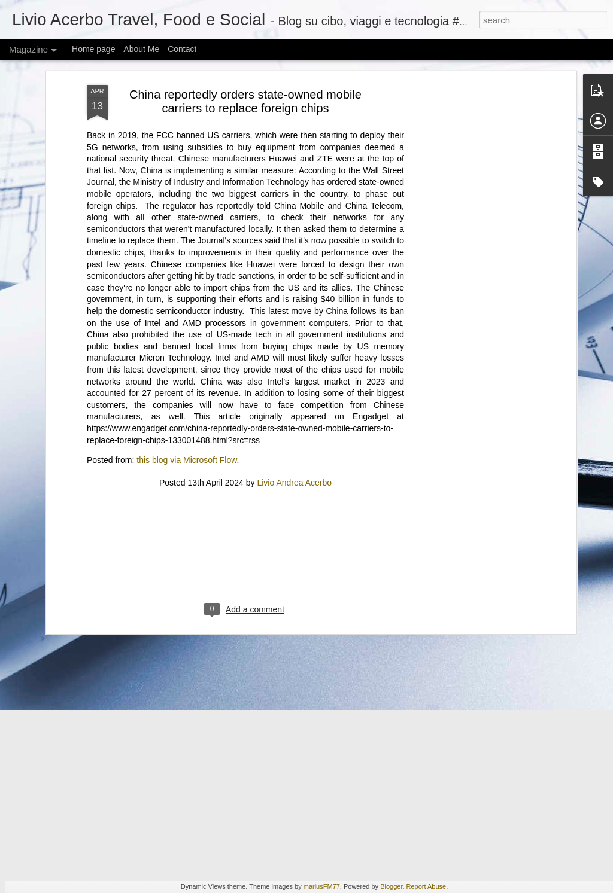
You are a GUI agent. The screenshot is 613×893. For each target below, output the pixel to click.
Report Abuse (426, 886)
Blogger (391, 886)
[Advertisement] (245, 314)
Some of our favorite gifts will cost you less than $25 (161, 635)
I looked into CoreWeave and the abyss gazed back (160, 561)
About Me (141, 49)
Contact (182, 49)
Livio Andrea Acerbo (294, 237)
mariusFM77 (322, 886)
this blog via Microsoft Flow (186, 215)
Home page (93, 49)
